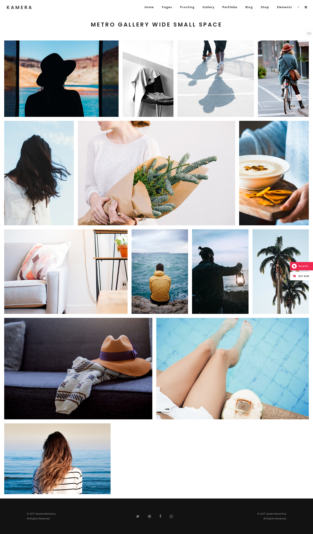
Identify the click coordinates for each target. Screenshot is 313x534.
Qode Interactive (45, 513)
